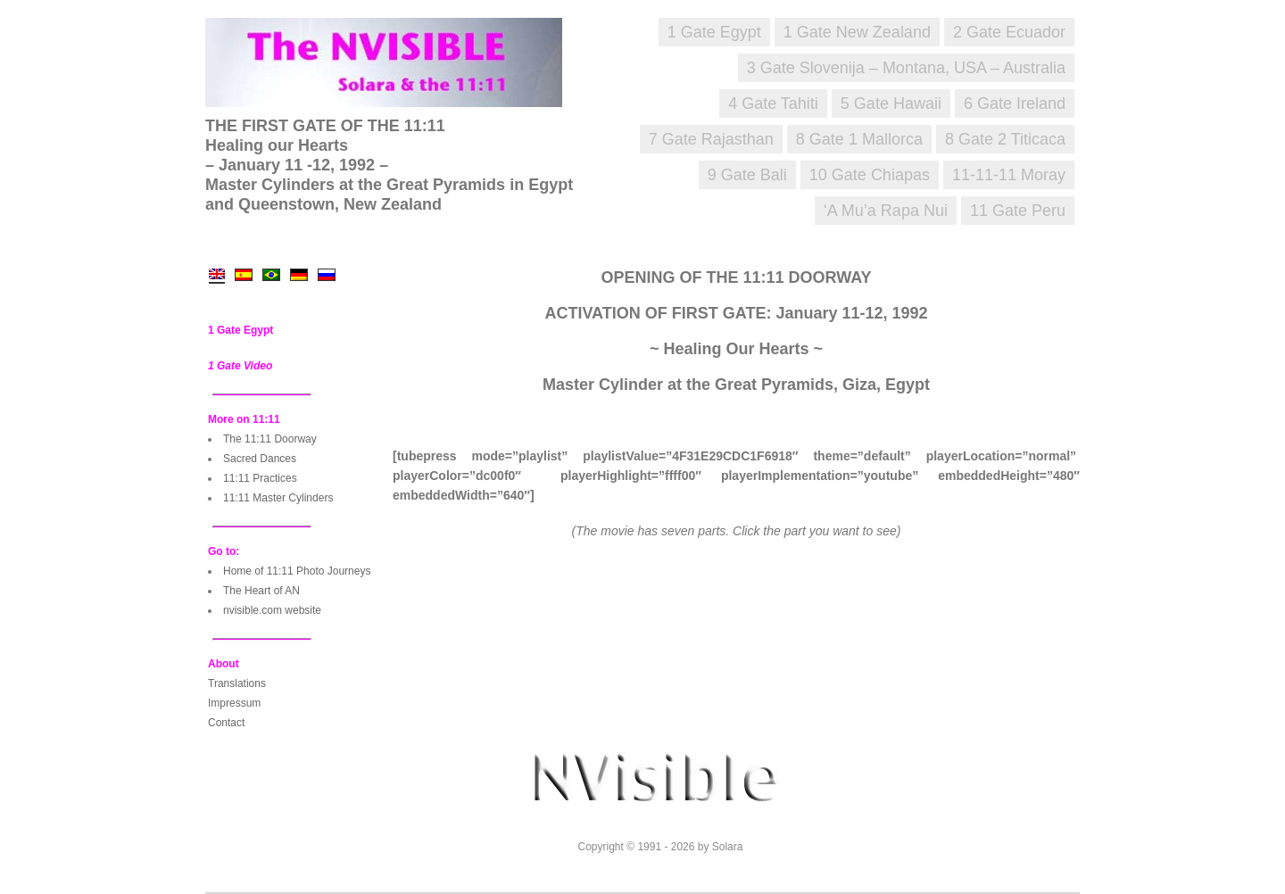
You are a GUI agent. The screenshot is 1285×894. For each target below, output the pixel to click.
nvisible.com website (272, 610)
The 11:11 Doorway (270, 439)
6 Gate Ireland (1014, 103)
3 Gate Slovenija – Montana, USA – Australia (906, 68)
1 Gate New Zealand (857, 32)
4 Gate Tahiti (773, 103)
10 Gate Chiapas (869, 175)
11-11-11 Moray (1008, 175)
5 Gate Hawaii (891, 103)
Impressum (234, 703)
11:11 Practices (260, 478)
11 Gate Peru (1017, 210)
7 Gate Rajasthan (711, 139)
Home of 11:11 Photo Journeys (296, 571)
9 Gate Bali (747, 175)
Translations (237, 683)
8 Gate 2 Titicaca (1005, 139)
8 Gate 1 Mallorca (859, 139)
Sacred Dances (259, 458)
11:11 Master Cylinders (278, 498)
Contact (226, 722)
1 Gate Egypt (714, 32)
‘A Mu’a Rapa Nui (886, 210)
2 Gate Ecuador (1009, 32)
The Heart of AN (261, 590)
